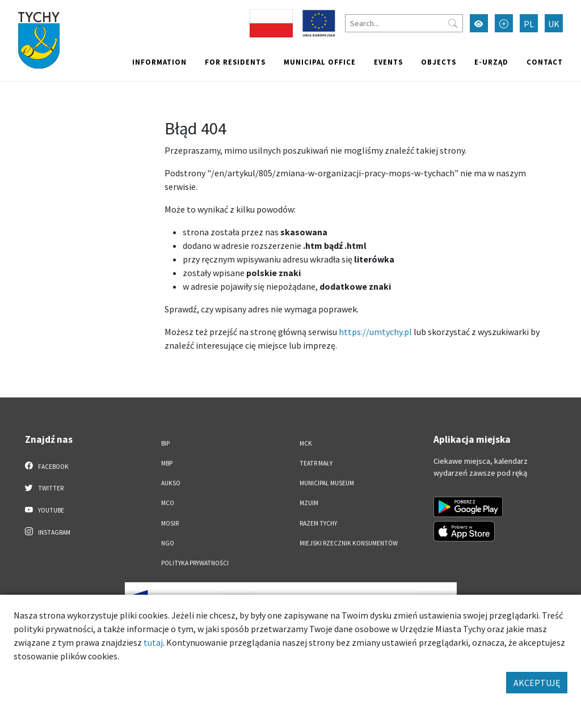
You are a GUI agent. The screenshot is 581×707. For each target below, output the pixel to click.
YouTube (44, 510)
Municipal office (320, 61)
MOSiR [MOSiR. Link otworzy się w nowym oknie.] (170, 523)
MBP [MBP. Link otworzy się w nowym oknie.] (166, 463)
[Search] (404, 23)
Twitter (44, 487)
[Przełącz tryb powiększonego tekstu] (504, 23)
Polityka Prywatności (195, 563)
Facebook (47, 466)
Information (159, 61)
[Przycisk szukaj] (453, 23)
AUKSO (170, 483)
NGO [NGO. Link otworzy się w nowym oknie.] (167, 543)
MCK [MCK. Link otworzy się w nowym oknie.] (306, 443)
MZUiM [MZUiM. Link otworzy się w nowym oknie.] (309, 503)
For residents (235, 61)
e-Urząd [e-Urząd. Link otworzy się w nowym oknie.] (491, 61)
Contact (545, 61)
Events (388, 61)
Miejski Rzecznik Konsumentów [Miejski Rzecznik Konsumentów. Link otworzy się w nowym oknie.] (349, 543)
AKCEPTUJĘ (536, 682)
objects (438, 61)
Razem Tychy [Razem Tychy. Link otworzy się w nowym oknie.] (318, 523)
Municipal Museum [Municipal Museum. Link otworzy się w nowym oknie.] (327, 483)
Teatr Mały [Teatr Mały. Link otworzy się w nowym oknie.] (316, 463)
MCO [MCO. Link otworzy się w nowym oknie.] (167, 503)
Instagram (47, 532)
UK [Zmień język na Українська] (553, 23)
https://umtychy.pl (375, 331)
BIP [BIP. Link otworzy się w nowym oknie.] (165, 443)
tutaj (153, 642)
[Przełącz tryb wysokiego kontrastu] (479, 23)
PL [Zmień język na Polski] (529, 23)
